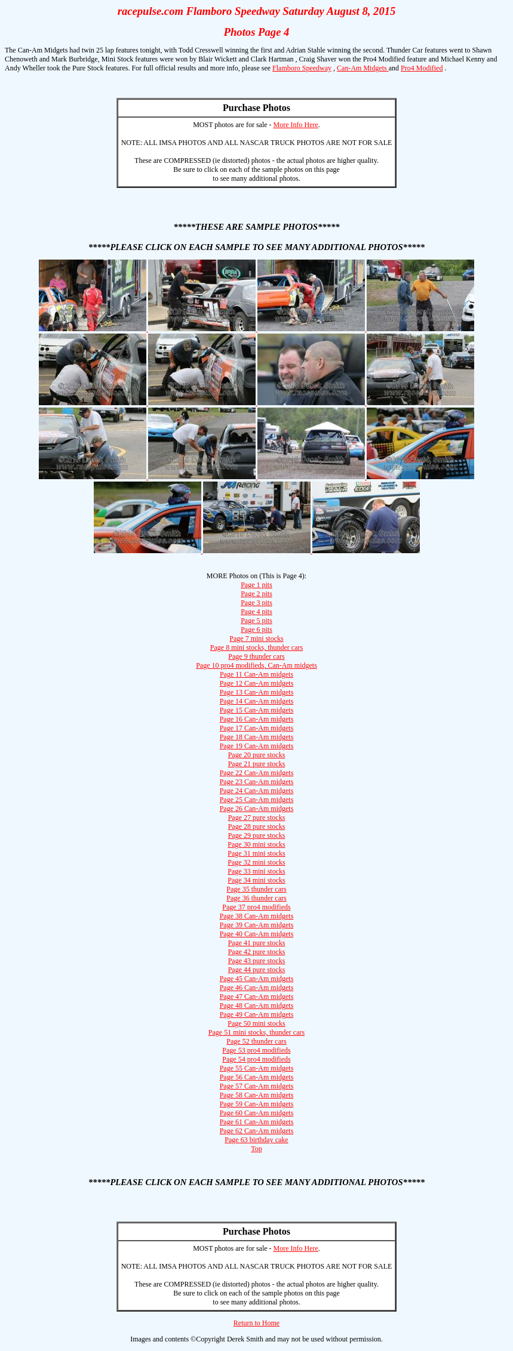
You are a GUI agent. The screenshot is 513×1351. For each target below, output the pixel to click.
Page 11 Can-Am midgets (256, 674)
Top (256, 1149)
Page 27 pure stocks (256, 817)
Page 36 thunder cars (256, 898)
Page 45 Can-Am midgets (257, 978)
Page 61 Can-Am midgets (257, 1122)
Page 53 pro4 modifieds (256, 1050)
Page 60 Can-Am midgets (257, 1113)
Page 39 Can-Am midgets (257, 925)
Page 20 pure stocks (256, 755)
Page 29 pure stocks (256, 835)
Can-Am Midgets (363, 68)
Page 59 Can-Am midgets (257, 1104)
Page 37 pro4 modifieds (256, 907)
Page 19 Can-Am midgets (257, 746)
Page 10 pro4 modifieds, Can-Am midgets (256, 665)
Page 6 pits (256, 629)
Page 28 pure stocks (256, 826)
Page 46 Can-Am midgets (257, 987)
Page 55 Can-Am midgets (257, 1068)
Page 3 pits (256, 603)
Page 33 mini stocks (256, 871)
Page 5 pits (256, 620)
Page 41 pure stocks (256, 943)
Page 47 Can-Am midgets (257, 996)
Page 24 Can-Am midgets (257, 790)
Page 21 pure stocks (256, 764)
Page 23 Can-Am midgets (257, 782)
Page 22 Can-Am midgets (257, 773)
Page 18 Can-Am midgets (257, 737)
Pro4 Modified (422, 68)
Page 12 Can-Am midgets (257, 683)
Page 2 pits (256, 594)
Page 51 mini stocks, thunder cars (256, 1032)
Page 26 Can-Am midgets (257, 808)
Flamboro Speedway (301, 68)
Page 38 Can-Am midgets (257, 916)
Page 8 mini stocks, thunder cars (256, 647)
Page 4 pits (256, 611)
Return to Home (256, 1323)
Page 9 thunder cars (256, 656)
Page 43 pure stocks (256, 961)
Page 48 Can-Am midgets (257, 1005)
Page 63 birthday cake (256, 1140)
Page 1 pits (256, 585)
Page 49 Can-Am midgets (257, 1014)
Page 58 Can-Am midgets (257, 1095)
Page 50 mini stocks (256, 1023)
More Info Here (296, 125)
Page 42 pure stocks (256, 952)
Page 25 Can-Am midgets (257, 799)
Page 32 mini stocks (256, 862)
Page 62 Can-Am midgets (257, 1131)
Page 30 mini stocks (256, 844)
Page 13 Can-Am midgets (257, 692)
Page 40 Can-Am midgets (257, 934)
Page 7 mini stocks (256, 638)
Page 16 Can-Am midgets (257, 719)
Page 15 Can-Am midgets (257, 710)
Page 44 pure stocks (256, 970)
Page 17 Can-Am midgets (257, 728)
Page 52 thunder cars (256, 1041)
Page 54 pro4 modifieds (256, 1059)
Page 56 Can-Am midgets (257, 1077)
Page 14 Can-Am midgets (257, 701)
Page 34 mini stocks (256, 880)
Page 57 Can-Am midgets (257, 1086)
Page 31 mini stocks (256, 853)
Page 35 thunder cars (256, 889)
